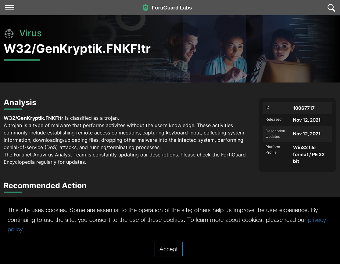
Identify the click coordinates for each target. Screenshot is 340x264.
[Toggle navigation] (10, 7)
